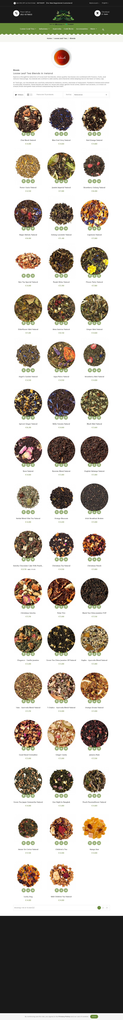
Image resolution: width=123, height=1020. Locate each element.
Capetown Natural (94, 235)
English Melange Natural (94, 471)
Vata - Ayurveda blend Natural (28, 708)
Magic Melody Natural (28, 235)
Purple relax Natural (61, 282)
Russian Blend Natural (61, 471)
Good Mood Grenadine (28, 755)
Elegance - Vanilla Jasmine (28, 660)
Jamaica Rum (94, 755)
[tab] (28, 95)
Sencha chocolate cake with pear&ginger (28, 566)
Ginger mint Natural (94, 329)
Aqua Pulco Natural (61, 377)
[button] (102, 13)
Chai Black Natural (28, 140)
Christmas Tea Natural (61, 566)
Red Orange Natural (94, 140)
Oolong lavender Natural (61, 235)
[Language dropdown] (105, 3)
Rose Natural (28, 471)
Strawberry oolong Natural (94, 187)
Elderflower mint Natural (28, 329)
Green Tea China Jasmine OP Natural (61, 660)
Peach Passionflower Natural (94, 802)
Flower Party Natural (94, 282)
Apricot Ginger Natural (28, 424)
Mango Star (94, 849)
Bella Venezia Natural (61, 424)
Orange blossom (61, 518)
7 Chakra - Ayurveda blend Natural (61, 708)
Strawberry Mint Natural (94, 377)
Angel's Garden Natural (28, 377)
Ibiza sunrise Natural (61, 329)
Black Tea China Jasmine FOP (94, 613)
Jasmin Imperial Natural (61, 187)
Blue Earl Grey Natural (61, 140)
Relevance (91, 95)
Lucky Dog (28, 897)
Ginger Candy (61, 755)
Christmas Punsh (94, 566)
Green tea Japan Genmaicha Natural (28, 802)
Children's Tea (61, 849)
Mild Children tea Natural (61, 897)
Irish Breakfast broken (94, 518)
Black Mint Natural (94, 424)
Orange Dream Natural (94, 708)
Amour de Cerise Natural (28, 849)
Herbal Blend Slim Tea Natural (28, 518)
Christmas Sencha (28, 613)
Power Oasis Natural (28, 187)
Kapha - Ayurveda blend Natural (94, 660)
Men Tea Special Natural (28, 282)
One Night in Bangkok (61, 802)
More (92, 29)
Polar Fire (61, 613)
